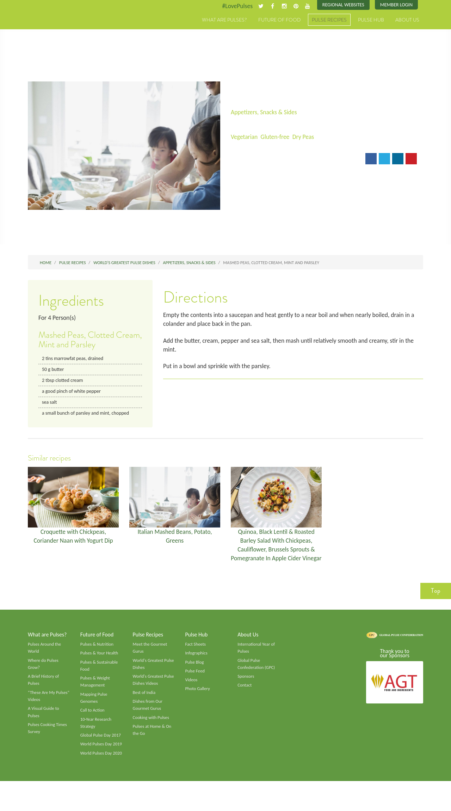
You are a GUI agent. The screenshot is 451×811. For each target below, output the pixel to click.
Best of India (144, 706)
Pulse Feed (195, 684)
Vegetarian (244, 137)
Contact (244, 699)
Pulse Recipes (329, 20)
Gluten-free (276, 137)
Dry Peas (305, 137)
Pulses (60, 27)
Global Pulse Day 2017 (101, 750)
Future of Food (279, 20)
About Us (407, 20)
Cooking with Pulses (151, 731)
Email (242, 160)
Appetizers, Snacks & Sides (265, 112)
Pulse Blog (194, 675)
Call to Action (92, 724)
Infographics (196, 666)
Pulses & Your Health (99, 666)
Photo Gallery (197, 702)
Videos (191, 693)
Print (267, 160)
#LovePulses (235, 6)
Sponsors (245, 690)
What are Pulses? (224, 20)
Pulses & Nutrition (97, 657)
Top (435, 603)
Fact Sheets (195, 657)
